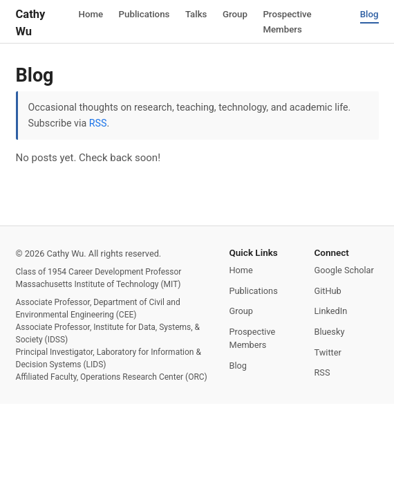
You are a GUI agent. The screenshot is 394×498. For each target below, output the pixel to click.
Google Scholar (344, 270)
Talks (197, 13)
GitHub (328, 291)
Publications (144, 13)
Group (237, 13)
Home (90, 13)
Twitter (328, 352)
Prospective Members (289, 21)
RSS (98, 123)
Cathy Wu (31, 23)
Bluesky (330, 331)
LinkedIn (331, 311)
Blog (368, 13)
